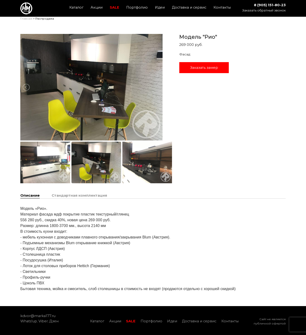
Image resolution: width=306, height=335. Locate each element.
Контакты (222, 7)
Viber (43, 321)
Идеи (160, 7)
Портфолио (137, 7)
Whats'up (28, 321)
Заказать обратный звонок (264, 10)
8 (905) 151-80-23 (270, 5)
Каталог (76, 7)
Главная (26, 18)
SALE (114, 7)
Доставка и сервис (189, 7)
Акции (97, 7)
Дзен (54, 321)
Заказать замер (204, 67)
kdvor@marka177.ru (37, 316)
